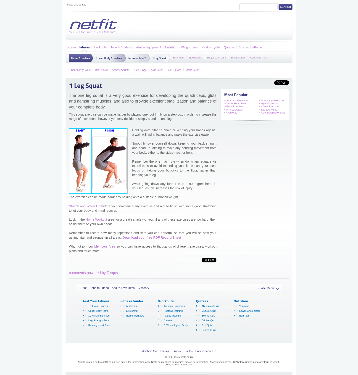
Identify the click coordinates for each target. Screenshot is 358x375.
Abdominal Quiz (211, 306)
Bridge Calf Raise (216, 57)
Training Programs (174, 306)
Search (285, 6)
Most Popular (235, 95)
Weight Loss (189, 47)
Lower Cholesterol (249, 310)
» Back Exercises (234, 106)
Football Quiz (209, 330)
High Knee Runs (259, 57)
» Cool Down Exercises (272, 112)
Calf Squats (174, 69)
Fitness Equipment (148, 47)
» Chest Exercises (269, 106)
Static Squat (193, 69)
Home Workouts (135, 315)
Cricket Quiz (209, 320)
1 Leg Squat (159, 58)
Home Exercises (80, 58)
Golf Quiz (207, 325)
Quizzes (229, 47)
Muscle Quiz (209, 310)
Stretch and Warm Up (84, 206)
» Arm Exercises (233, 109)
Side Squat (157, 69)
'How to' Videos (121, 47)
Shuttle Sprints (120, 69)
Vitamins (244, 306)
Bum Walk (178, 57)
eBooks (257, 47)
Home (71, 47)
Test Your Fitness (98, 306)
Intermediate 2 (137, 58)
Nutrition (171, 47)
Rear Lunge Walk (81, 69)
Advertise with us (206, 351)
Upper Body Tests (98, 310)
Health (206, 47)
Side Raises (195, 57)
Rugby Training (172, 315)
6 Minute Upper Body (176, 325)
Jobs (217, 47)
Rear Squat (101, 69)
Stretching (131, 310)
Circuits (168, 320)
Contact (188, 351)
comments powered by (93, 273)
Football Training (173, 310)
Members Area (104, 246)
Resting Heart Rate (99, 325)
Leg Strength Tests (99, 320)
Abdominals (132, 306)
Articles (243, 47)
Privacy (177, 351)
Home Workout (96, 219)
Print (84, 288)
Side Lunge (140, 69)
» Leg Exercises (268, 109)
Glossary (143, 288)
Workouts (100, 47)
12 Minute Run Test (99, 315)
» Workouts (230, 112)
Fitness (84, 47)
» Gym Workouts (268, 103)
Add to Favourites (123, 288)
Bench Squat (237, 57)
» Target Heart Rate (235, 103)
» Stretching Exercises (271, 100)
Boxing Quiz (208, 315)
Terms (165, 351)
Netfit (94, 26)
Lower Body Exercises (109, 58)
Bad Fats (244, 315)
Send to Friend (99, 288)
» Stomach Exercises (236, 100)
